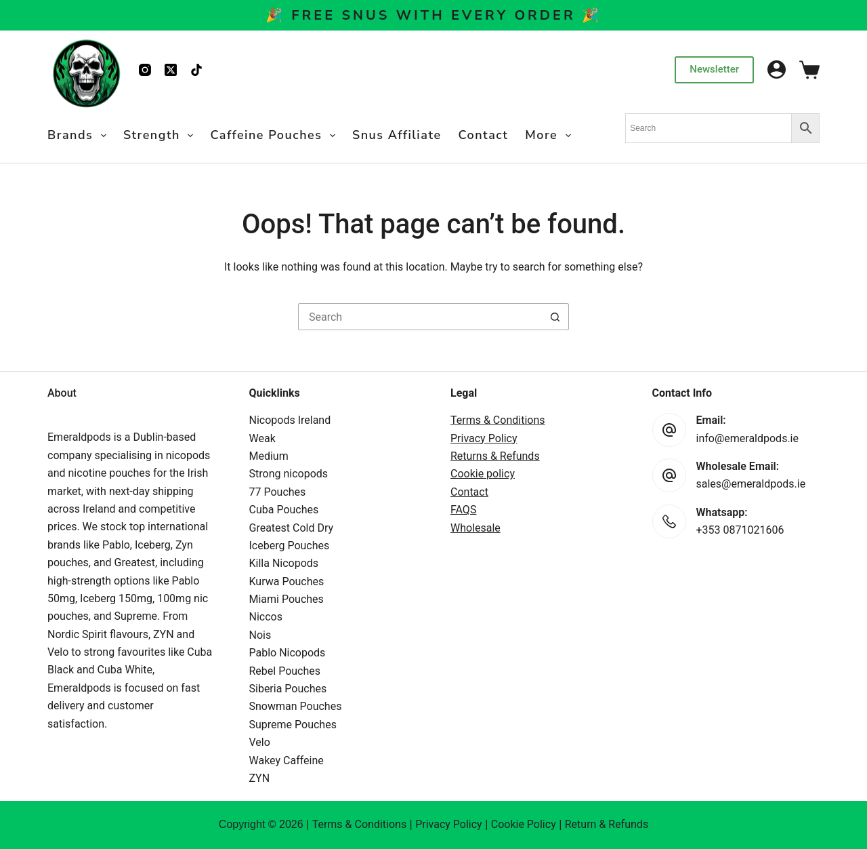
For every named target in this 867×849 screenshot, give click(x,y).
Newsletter (714, 69)
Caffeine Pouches (275, 135)
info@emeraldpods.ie (747, 438)
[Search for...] (420, 316)
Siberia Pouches (288, 688)
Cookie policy (482, 473)
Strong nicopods (289, 473)
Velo (259, 742)
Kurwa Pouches (286, 581)
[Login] (776, 69)
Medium (269, 456)
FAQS (463, 509)
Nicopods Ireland (290, 420)
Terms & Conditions (497, 420)
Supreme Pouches (293, 724)
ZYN (259, 778)
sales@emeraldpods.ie (751, 483)
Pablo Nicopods (287, 652)
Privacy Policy (483, 438)
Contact (484, 135)
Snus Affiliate (397, 135)
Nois (260, 635)
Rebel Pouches (285, 671)
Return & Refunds (606, 824)
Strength (161, 135)
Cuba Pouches (284, 509)
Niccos (265, 616)
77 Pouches (277, 492)
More (550, 135)
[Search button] (555, 316)
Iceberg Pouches (289, 545)
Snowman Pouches (295, 706)
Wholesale (475, 527)
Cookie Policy (523, 824)
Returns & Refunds (495, 456)
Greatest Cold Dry (291, 527)
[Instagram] (145, 70)
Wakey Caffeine (286, 760)
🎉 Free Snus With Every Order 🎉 (433, 15)
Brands (79, 135)
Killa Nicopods (284, 563)
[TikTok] (196, 70)
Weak (262, 438)
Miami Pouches (286, 599)
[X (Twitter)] (171, 70)
